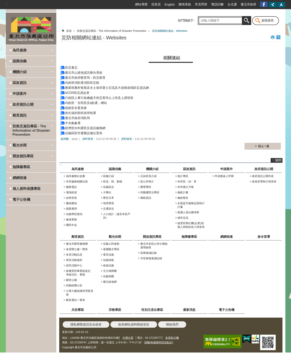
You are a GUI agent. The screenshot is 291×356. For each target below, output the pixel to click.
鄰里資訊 (77, 236)
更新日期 (67, 332)
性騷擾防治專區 (149, 192)
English (170, 4)
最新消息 (189, 309)
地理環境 (108, 203)
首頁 (69, 30)
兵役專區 (77, 309)
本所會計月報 (185, 186)
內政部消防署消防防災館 (82, 82)
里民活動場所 (74, 260)
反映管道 (71, 197)
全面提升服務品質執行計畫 (191, 205)
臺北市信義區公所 (31, 28)
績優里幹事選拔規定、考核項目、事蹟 (79, 272)
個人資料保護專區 (27, 189)
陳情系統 (185, 4)
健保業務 (71, 219)
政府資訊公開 (264, 169)
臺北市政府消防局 (77, 118)
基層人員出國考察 (188, 212)
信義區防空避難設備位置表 (83, 133)
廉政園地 (71, 203)
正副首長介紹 (148, 176)
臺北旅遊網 (110, 281)
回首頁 (156, 4)
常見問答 (201, 4)
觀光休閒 (115, 236)
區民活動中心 (74, 265)
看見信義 (108, 254)
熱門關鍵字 (185, 20)
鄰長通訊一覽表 (75, 300)
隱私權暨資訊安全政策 (86, 324)
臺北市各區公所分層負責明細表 (154, 245)
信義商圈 (108, 276)
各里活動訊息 (74, 254)
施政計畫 (182, 192)
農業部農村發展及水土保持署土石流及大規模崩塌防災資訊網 (107, 87)
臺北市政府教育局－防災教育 (85, 77)
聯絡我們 (172, 324)
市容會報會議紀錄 (151, 258)
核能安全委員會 (76, 108)
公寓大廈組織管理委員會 (79, 292)
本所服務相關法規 (77, 181)
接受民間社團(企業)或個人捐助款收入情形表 (191, 225)
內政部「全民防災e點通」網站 (86, 103)
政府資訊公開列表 (263, 176)
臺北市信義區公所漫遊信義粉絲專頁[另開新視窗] (264, 4)
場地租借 (71, 192)
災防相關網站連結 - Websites (170, 30)
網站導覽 (141, 4)
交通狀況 (108, 208)
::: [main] (62, 29)
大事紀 (107, 192)
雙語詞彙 (217, 4)
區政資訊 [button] (20, 83)
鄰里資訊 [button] (20, 115)
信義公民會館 (111, 243)
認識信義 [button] (20, 61)
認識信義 (115, 169)
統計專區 (182, 176)
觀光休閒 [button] (20, 145)
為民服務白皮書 (75, 176)
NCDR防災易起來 (77, 92)
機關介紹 (152, 169)
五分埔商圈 (110, 270)
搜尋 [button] (246, 20)
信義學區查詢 (74, 214)
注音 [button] (278, 37)
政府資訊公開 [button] (23, 104)
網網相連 (20, 178)
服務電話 (71, 186)
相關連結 (171, 57)
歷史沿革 (108, 197)
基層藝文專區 (111, 249)
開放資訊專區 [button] (23, 156)
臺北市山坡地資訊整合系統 (83, 72)
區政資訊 (189, 169)
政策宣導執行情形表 (264, 181)
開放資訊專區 (152, 236)
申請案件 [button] (20, 94)
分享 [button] (273, 4)
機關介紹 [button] (20, 72)
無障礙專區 (21, 167)
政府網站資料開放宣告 (133, 324)
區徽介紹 (108, 176)
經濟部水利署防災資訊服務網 (85, 128)
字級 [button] (281, 4)
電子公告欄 (21, 199)
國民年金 (71, 224)
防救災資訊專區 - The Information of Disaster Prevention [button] (31, 130)
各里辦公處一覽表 (77, 249)
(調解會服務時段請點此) (158, 342)
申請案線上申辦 (224, 176)
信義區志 (108, 186)
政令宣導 (264, 236)
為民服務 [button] (20, 50)
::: (7, 3)
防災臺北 (71, 67)
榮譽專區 (145, 186)
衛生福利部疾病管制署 (80, 113)
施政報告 (182, 197)
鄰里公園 (71, 280)
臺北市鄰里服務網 (77, 243)
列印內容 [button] (272, 37)
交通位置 (127, 337)
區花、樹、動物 (112, 181)
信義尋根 (108, 260)
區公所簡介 (147, 181)
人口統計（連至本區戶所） (116, 216)
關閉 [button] (278, 160)
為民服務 (77, 169)
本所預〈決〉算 (186, 181)
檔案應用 (71, 208)
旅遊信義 (108, 265)
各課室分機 (172, 337)
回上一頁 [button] (263, 146)
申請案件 (226, 169)
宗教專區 (115, 309)
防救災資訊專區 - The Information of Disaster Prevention (111, 30)
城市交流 (182, 217)
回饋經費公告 (74, 285)
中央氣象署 (73, 123)
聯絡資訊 (145, 197)
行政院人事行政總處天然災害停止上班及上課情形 (99, 97)
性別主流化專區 (152, 309)
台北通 (232, 4)
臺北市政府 (248, 4)
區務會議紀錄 (148, 252)
